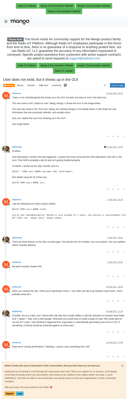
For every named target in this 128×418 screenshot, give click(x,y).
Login (19, 394)
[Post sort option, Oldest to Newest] (104, 85)
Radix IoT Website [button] (27, 6)
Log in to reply (117, 85)
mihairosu (16, 93)
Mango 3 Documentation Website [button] (56, 6)
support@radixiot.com (84, 58)
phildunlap (17, 147)
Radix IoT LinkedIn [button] (64, 71)
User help (9, 85)
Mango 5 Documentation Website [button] (64, 11)
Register (10, 394)
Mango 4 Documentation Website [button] (94, 6)
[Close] (122, 366)
